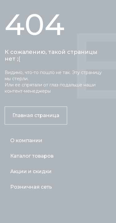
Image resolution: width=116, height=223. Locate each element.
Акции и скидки (31, 171)
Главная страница (35, 115)
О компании (26, 140)
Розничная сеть (31, 187)
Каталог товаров (32, 156)
